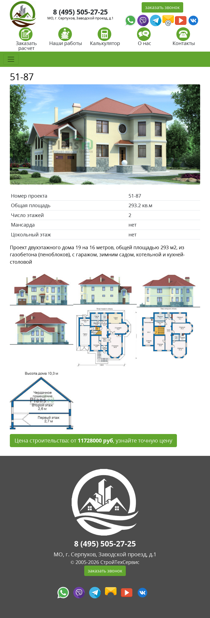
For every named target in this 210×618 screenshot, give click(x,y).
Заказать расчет (26, 40)
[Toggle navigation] (11, 59)
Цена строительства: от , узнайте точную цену (93, 440)
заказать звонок (162, 7)
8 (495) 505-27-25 (80, 11)
